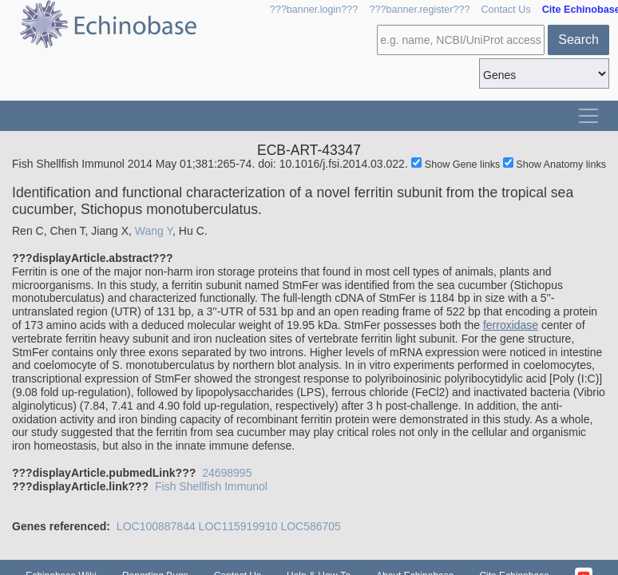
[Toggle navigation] (588, 116)
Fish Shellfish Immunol (211, 486)
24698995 (227, 472)
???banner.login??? (314, 9)
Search (578, 39)
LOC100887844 (156, 526)
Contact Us (505, 9)
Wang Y (153, 230)
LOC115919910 (238, 526)
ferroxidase (510, 325)
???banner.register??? (419, 9)
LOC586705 (310, 526)
